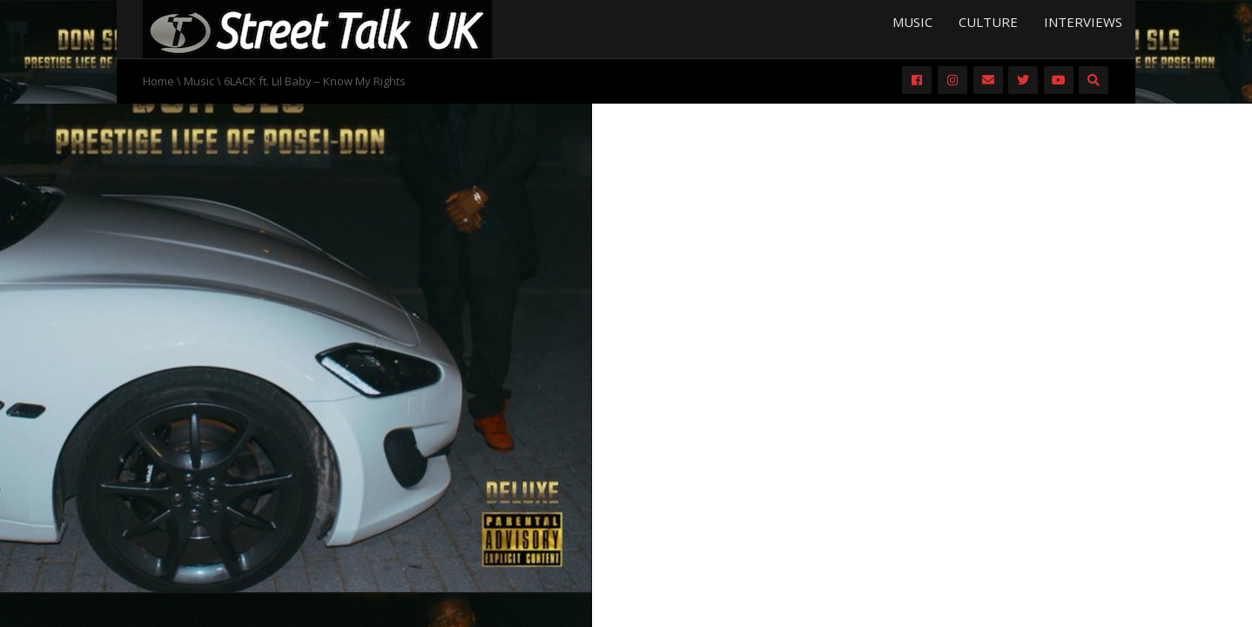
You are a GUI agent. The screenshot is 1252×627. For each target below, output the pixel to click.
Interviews (1083, 21)
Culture (988, 21)
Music (912, 21)
